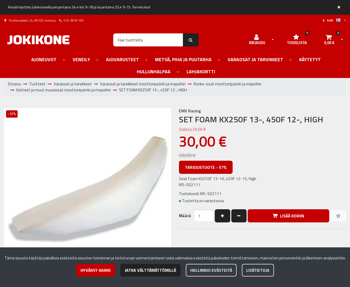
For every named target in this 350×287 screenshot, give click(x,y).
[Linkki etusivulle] (38, 39)
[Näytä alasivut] (64, 60)
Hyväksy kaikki (96, 270)
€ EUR (332, 20)
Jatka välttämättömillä (150, 270)
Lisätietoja (257, 270)
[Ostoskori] (329, 39)
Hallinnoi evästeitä (211, 270)
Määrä (185, 216)
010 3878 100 (74, 20)
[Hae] (148, 39)
